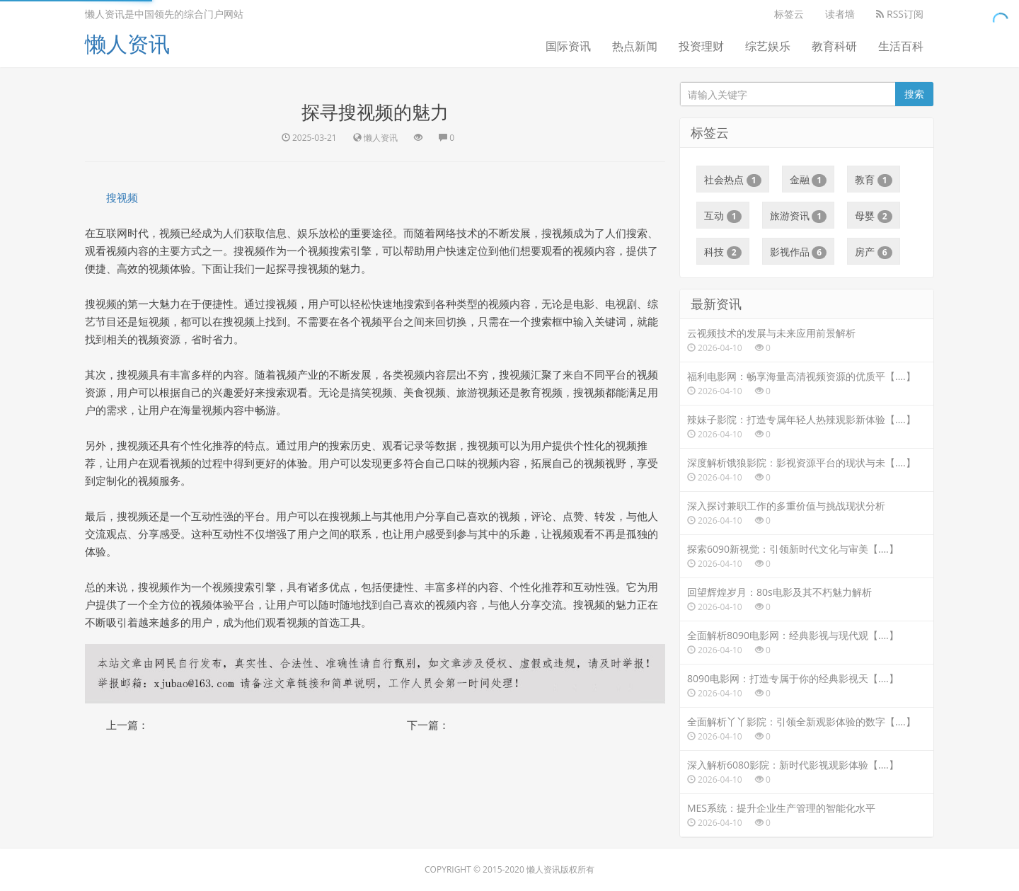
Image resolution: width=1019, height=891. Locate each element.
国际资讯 (568, 46)
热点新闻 (634, 46)
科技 (723, 252)
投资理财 (701, 46)
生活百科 (900, 46)
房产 (873, 252)
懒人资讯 (127, 43)
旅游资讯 (798, 216)
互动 (723, 216)
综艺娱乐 (767, 46)
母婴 (873, 216)
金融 (808, 180)
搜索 (914, 93)
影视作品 (798, 252)
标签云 (789, 14)
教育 (873, 180)
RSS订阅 (899, 14)
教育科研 (834, 46)
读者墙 (840, 14)
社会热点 (732, 180)
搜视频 (122, 197)
